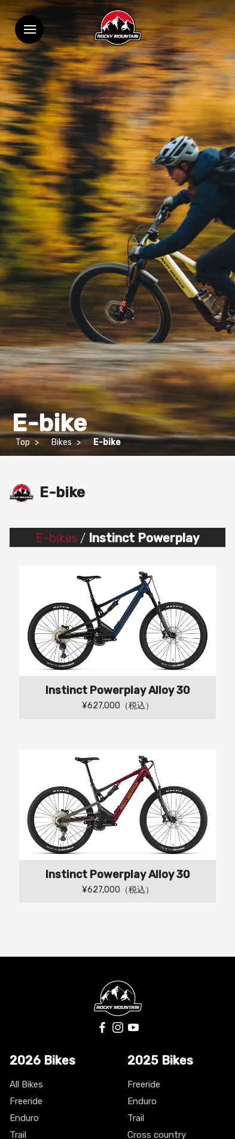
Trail (135, 1118)
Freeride (26, 1101)
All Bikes (26, 1084)
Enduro (24, 1118)
